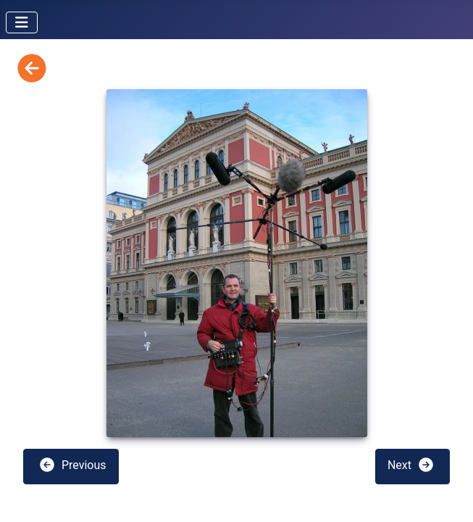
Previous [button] (72, 464)
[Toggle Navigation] (22, 22)
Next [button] (411, 464)
